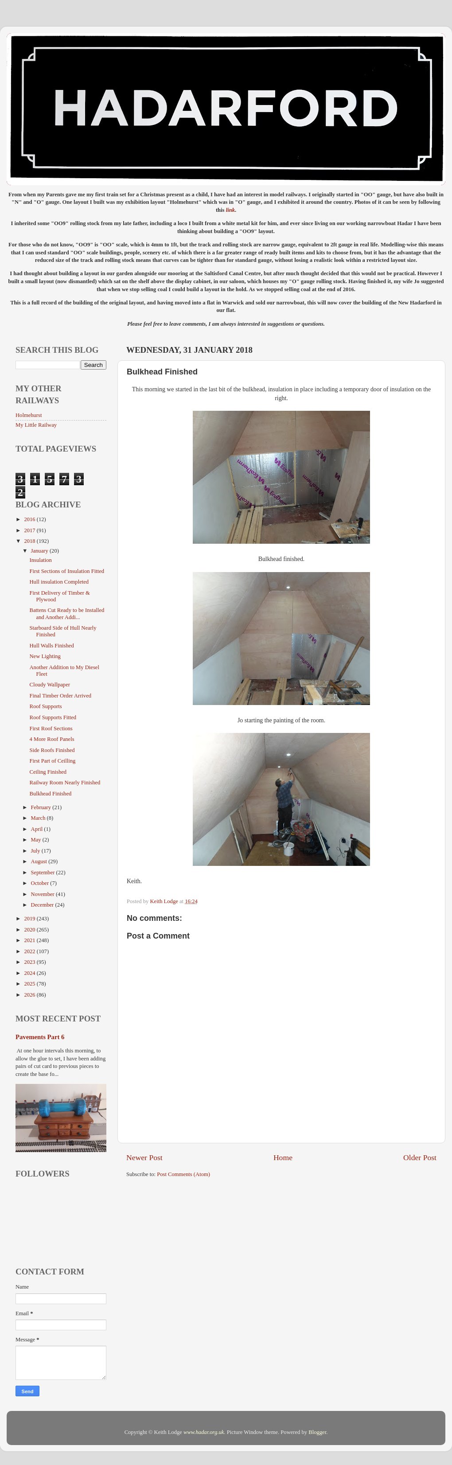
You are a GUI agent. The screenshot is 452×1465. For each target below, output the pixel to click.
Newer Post (144, 1157)
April (37, 829)
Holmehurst (29, 415)
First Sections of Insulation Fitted (66, 571)
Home (282, 1157)
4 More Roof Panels (51, 739)
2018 (30, 541)
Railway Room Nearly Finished (64, 782)
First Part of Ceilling (52, 761)
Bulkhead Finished (50, 794)
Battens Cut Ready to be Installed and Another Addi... (66, 613)
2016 (30, 519)
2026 (30, 995)
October (41, 883)
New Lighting (44, 656)
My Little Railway (36, 425)
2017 (30, 530)
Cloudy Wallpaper (49, 685)
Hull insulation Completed (59, 582)
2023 (30, 962)
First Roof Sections (50, 728)
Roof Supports (45, 706)
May (37, 840)
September (43, 872)
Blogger (317, 1432)
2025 (30, 984)
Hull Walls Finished (51, 646)
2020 (30, 930)
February (42, 807)
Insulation (40, 560)
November (43, 894)
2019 (30, 919)
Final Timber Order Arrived (60, 696)
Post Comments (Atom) (183, 1174)
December (43, 905)
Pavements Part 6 (40, 1036)
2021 (30, 940)
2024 (30, 973)
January (40, 551)
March (39, 818)
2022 (30, 951)
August (40, 861)
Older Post (419, 1157)
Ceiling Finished (47, 772)
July (36, 851)
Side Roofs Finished (51, 750)
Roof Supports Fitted (52, 717)
